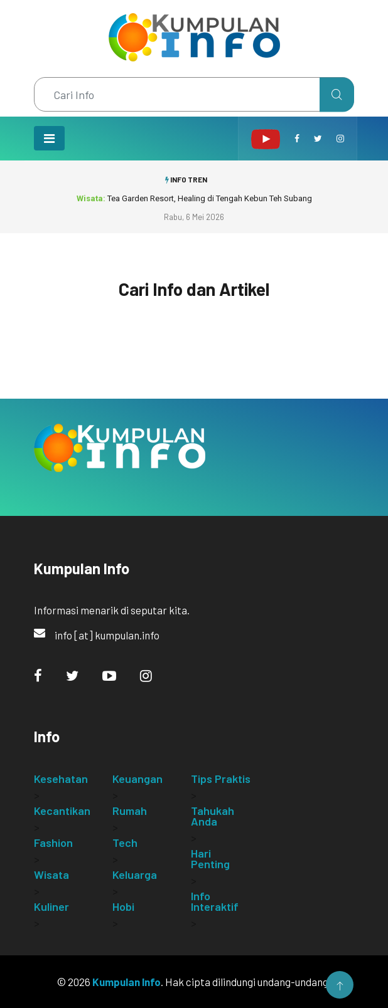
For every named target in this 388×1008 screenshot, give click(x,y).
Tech (124, 842)
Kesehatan (61, 778)
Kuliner (51, 906)
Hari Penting (210, 858)
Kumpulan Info (126, 981)
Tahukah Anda (212, 816)
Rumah (129, 810)
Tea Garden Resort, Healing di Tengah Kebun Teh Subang (194, 198)
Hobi (123, 906)
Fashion (53, 842)
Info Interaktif (215, 901)
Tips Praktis (221, 778)
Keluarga (134, 874)
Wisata (51, 874)
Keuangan (137, 778)
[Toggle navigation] (49, 138)
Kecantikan (62, 810)
